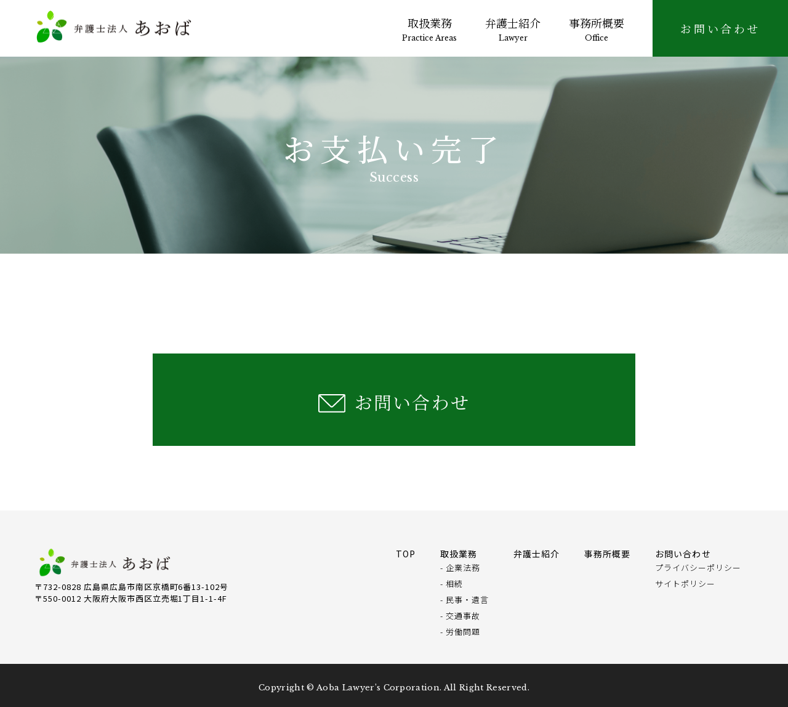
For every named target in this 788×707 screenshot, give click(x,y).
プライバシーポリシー (698, 567)
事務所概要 (596, 28)
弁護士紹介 (513, 28)
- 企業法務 (460, 567)
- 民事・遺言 (464, 599)
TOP (406, 553)
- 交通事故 (460, 615)
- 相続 (451, 583)
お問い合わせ (412, 401)
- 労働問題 (460, 631)
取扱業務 (429, 28)
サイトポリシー (685, 583)
